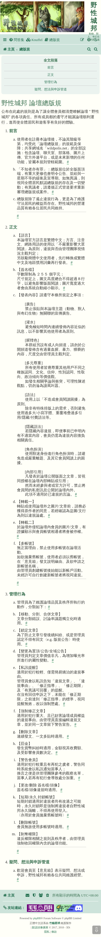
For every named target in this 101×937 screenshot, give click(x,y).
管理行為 (50, 82)
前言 (50, 67)
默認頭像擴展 (40, 927)
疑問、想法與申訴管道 (50, 89)
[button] (14, 908)
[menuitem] (16, 40)
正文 (50, 75)
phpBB (37, 918)
